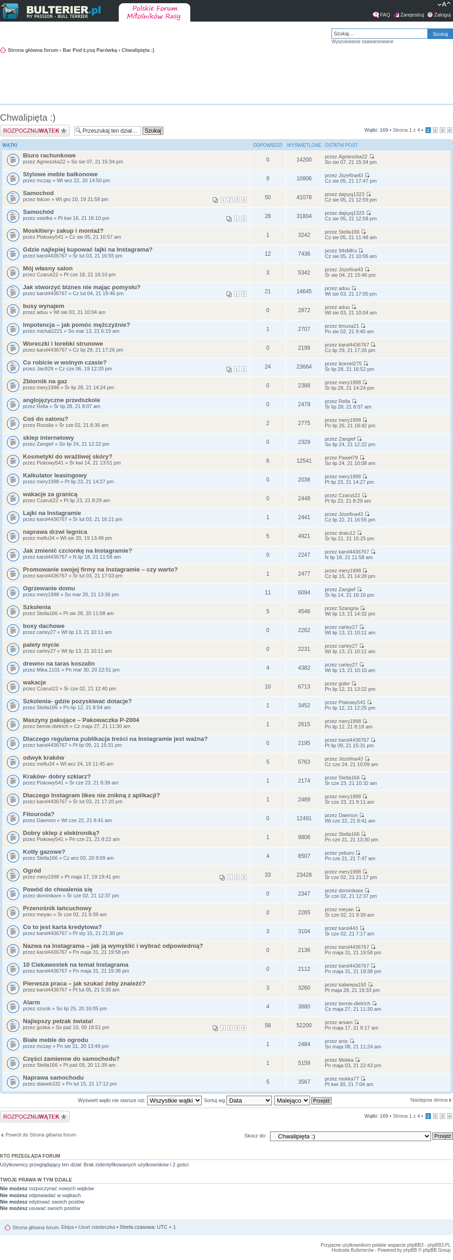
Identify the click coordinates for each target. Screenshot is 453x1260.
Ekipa (67, 1227)
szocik (44, 1008)
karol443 (348, 928)
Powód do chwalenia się (58, 889)
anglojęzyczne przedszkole (61, 400)
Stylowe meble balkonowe (60, 174)
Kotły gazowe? (44, 851)
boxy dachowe (44, 625)
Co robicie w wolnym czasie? (64, 362)
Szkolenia (37, 607)
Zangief (45, 444)
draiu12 (346, 533)
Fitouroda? (39, 814)
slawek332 (49, 1083)
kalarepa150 (352, 984)
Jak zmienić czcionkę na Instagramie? (77, 550)
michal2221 (49, 331)
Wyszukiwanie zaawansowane (362, 41)
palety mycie (41, 644)
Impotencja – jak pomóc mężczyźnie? (76, 324)
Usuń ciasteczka (96, 1227)
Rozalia (45, 425)
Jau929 (45, 368)
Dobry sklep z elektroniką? (61, 832)
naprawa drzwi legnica (55, 531)
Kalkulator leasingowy (55, 475)
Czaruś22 (47, 274)
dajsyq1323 (351, 194)
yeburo (346, 853)
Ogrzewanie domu (49, 588)
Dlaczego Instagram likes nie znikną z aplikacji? (91, 795)
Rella (42, 406)
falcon (43, 199)
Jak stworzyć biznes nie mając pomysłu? (82, 287)
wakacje (34, 682)
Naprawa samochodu (53, 1077)
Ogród (32, 870)
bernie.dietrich (52, 726)
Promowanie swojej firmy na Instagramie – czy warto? (100, 569)
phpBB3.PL (439, 1245)
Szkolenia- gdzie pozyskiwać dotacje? (77, 701)
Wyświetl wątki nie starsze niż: (140, 1100)
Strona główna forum (33, 50)
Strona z (406, 130)
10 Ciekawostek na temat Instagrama (75, 964)
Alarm (31, 1002)
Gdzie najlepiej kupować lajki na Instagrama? (88, 249)
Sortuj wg (238, 1100)
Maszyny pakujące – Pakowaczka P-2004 (81, 720)
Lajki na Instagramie (52, 513)
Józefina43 (350, 175)
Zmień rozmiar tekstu (444, 5)
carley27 (46, 632)
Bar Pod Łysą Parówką (90, 50)
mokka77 (348, 1078)
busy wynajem (43, 305)
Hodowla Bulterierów (352, 1250)
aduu (343, 288)
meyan (44, 914)
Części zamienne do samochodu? (71, 1058)
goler (343, 683)
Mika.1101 (48, 669)
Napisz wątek (35, 130)
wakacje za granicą (50, 494)
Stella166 (348, 232)
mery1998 (48, 387)
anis (343, 1041)
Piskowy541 (50, 237)
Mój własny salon (47, 268)
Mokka (345, 1060)
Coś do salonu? (45, 418)
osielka (44, 218)
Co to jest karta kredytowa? (62, 927)
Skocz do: (255, 1135)
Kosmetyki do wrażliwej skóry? (67, 456)
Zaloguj (442, 14)
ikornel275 (350, 363)
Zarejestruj (412, 14)
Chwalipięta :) (138, 50)
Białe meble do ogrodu (55, 1039)
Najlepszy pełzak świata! (58, 1021)
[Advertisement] (407, 77)
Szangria (348, 608)
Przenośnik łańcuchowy (57, 908)
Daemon (46, 820)
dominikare (49, 895)
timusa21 (348, 326)
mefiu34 (46, 538)
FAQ (385, 14)
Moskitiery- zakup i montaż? (63, 230)
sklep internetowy (48, 437)
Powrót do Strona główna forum (41, 1134)
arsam (345, 1022)
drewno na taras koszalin (59, 663)
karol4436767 (52, 255)
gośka (43, 1027)
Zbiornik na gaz (45, 381)
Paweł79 (348, 457)
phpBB (410, 1250)
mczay (44, 180)
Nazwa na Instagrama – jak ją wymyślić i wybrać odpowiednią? (113, 945)
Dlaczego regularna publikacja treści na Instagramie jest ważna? (115, 738)
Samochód (38, 211)
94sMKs (347, 250)
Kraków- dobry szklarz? (57, 776)
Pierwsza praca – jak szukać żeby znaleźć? (84, 983)
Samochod (38, 193)
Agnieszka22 (51, 161)
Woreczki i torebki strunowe (63, 343)
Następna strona (428, 1100)
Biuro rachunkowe (49, 155)
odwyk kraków (43, 757)
